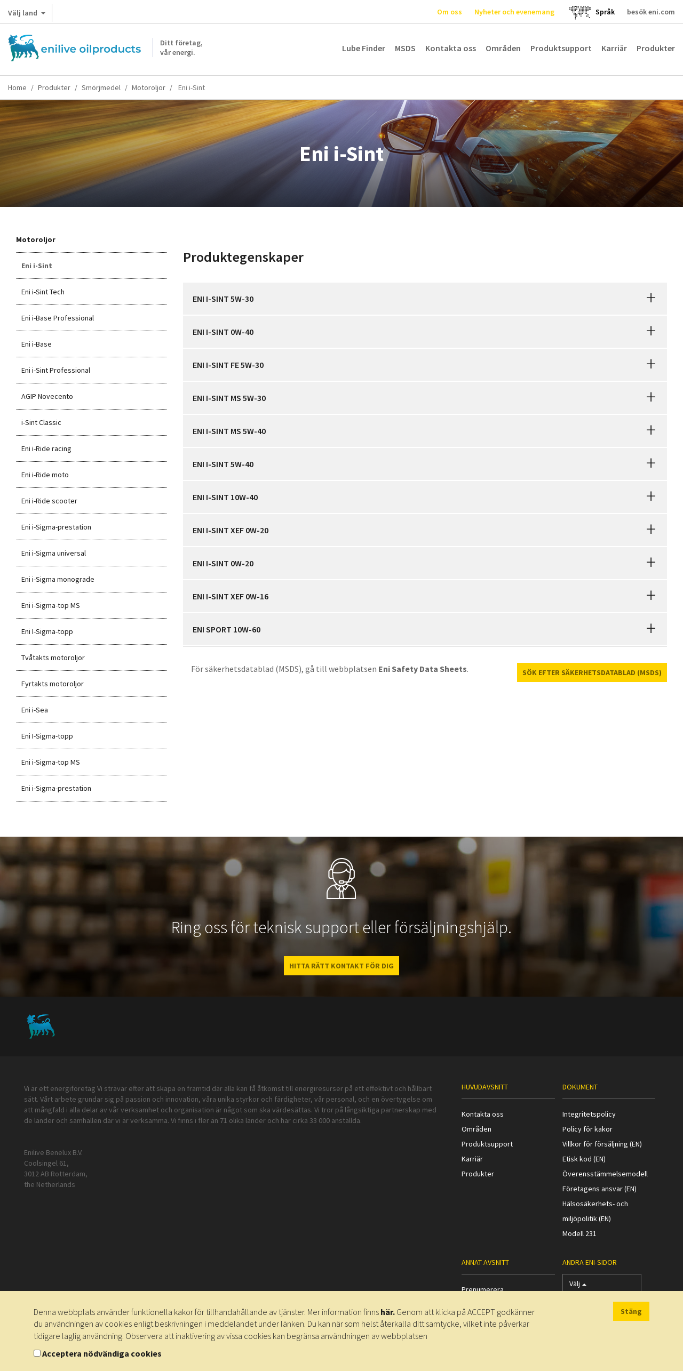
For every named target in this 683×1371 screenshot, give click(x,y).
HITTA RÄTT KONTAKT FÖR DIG (341, 966)
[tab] (425, 299)
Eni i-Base (36, 344)
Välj (577, 1286)
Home (17, 87)
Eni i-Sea (34, 710)
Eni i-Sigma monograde (57, 579)
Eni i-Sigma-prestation (56, 527)
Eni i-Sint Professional (55, 370)
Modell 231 (579, 1233)
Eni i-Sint (36, 265)
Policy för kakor (587, 1129)
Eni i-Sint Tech (43, 291)
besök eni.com (651, 12)
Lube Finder (363, 48)
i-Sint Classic (41, 422)
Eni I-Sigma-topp (47, 631)
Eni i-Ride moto (45, 474)
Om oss (449, 12)
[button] (651, 298)
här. (387, 1311)
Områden (503, 48)
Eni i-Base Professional (57, 318)
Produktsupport (561, 48)
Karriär (614, 48)
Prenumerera (483, 1289)
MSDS (405, 48)
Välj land (26, 15)
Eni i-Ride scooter (49, 501)
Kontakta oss (450, 48)
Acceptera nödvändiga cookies (102, 1353)
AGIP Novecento (47, 396)
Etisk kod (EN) (584, 1159)
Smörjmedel (101, 87)
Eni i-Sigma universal (53, 553)
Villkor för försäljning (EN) (602, 1144)
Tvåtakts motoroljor (53, 657)
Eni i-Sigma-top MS (50, 605)
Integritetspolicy (589, 1114)
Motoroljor (148, 87)
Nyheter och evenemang (514, 12)
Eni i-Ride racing (46, 448)
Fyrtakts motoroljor (52, 683)
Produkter (656, 48)
